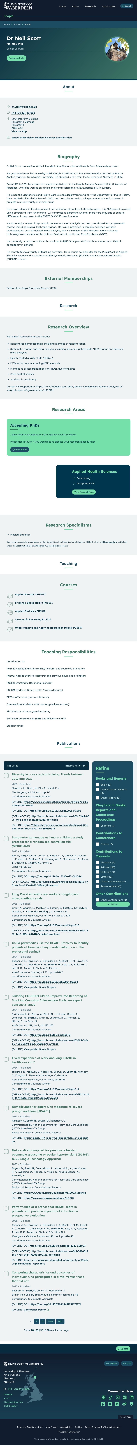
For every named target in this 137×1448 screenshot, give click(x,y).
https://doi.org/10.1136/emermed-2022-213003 (58, 1247)
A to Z (7, 1401)
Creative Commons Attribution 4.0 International (38, 547)
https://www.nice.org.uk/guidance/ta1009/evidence (55, 1194)
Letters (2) (106, 878)
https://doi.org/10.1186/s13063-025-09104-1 (56, 877)
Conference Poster (35, 1311)
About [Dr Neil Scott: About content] (68, 87)
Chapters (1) (108, 827)
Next (52, 1322)
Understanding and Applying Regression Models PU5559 (48, 629)
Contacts (8, 1397)
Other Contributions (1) (114, 901)
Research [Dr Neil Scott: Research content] (68, 306)
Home (7, 25)
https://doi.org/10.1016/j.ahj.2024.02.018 (54, 983)
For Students (108, 1366)
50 (41, 1332)
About (77, 6)
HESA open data (109, 543)
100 (47, 1332)
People (9, 16)
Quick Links (110, 6)
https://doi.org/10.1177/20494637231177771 (55, 1305)
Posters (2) (107, 845)
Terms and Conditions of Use (30, 1430)
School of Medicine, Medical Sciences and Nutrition (41, 138)
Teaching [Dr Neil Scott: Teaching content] (68, 564)
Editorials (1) (108, 873)
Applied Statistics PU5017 (30, 595)
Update (122, 1351)
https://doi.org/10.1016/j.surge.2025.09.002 (55, 812)
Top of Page (125, 1420)
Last (61, 1322)
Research (92, 6)
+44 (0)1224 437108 (23, 113)
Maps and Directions (13, 1405)
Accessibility (66, 1430)
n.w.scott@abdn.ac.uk (24, 107)
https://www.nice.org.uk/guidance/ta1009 (49, 1199)
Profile (27, 25)
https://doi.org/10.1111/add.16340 (50, 1036)
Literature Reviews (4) (113, 882)
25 (37, 1332)
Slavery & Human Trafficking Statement (102, 1430)
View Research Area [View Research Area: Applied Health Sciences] (86, 493)
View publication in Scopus (40, 988)
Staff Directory (11, 1409)
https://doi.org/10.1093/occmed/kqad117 (54, 1090)
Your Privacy (51, 1430)
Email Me (19, 450)
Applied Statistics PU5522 (30, 612)
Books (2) (106, 786)
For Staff (125, 1366)
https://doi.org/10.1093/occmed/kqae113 (54, 926)
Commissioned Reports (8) (114, 792)
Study (64, 6)
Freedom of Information (69, 1435)
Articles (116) (108, 868)
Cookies (78, 1430)
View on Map (19, 131)
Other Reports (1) (110, 799)
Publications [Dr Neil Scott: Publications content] (68, 744)
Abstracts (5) (108, 863)
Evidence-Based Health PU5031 (34, 604)
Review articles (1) (111, 887)
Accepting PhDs (18, 58)
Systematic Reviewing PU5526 (33, 620)
